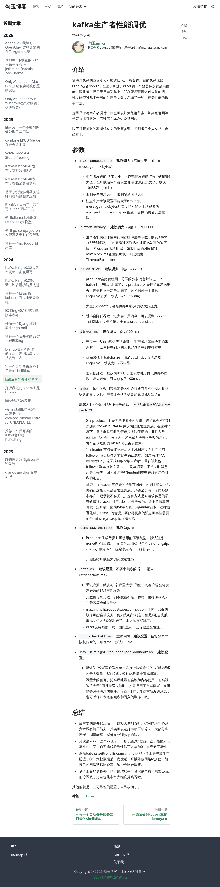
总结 (184, 38)
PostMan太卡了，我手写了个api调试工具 (22, 206)
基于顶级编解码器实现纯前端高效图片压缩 (22, 193)
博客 (36, 6)
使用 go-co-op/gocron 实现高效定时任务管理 (22, 232)
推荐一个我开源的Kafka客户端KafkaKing (19, 435)
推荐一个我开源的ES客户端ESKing (22, 338)
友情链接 (200, 6)
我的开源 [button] (75, 6)
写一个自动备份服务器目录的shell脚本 (22, 368)
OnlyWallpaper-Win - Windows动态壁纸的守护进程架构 (22, 103)
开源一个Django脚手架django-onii (21, 325)
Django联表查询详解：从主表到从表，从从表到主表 (22, 353)
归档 (60, 6)
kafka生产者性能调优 (21, 379)
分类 (48, 6)
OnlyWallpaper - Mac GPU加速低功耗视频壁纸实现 (22, 86)
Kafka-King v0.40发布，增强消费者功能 (20, 181)
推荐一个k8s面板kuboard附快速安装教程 (22, 297)
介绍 (184, 25)
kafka (90, 796)
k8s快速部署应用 (18, 400)
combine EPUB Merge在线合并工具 (22, 142)
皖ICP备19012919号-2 (110, 877)
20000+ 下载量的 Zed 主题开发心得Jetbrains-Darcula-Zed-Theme (21, 66)
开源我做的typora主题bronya (22, 390)
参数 (184, 32)
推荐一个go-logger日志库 (21, 245)
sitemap (18, 855)
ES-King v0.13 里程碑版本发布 (21, 312)
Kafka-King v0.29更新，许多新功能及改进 (22, 282)
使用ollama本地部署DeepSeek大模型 (21, 219)
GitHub (121, 855)
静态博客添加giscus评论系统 (22, 461)
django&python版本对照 (21, 474)
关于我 (118, 862)
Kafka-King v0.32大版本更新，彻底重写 (22, 269)
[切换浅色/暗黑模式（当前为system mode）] (213, 6)
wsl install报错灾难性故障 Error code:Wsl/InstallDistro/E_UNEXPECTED (22, 416)
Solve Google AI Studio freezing (18, 155)
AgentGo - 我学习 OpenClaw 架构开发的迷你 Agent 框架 (22, 47)
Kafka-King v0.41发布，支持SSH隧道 (20, 168)
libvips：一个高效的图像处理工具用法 (22, 129)
